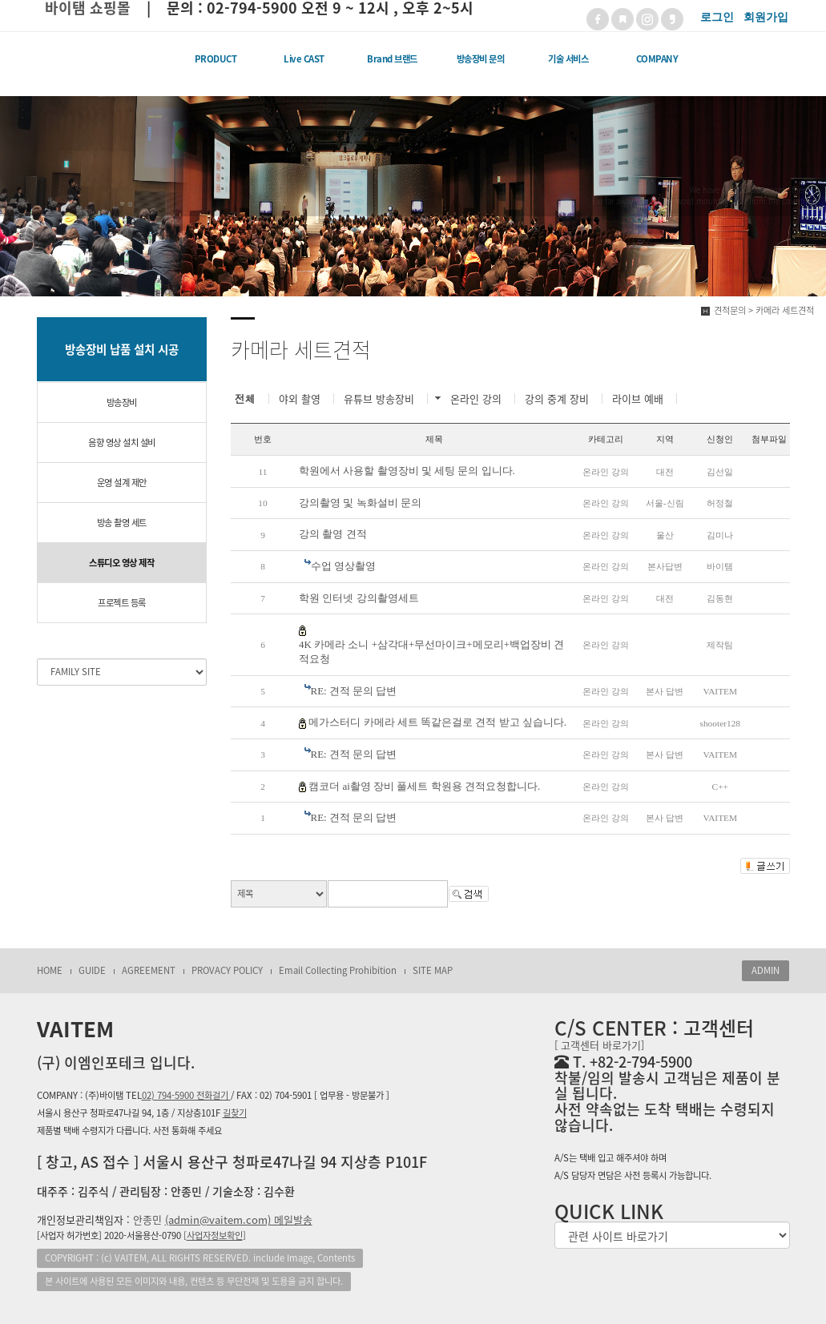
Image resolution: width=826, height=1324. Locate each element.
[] (214, 1235)
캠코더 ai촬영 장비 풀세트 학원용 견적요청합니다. (424, 786)
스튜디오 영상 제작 (121, 562)
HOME (49, 970)
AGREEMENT (148, 970)
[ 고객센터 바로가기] (599, 1044)
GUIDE (92, 970)
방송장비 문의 (481, 59)
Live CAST (304, 59)
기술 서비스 (568, 59)
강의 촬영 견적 (333, 534)
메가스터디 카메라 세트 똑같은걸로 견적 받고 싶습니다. (437, 722)
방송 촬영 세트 (122, 522)
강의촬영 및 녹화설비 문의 (360, 503)
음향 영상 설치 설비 (121, 442)
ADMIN (765, 970)
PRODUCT (216, 59)
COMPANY (657, 59)
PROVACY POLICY (227, 970)
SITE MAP (433, 970)
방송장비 (122, 402)
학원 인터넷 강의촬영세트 (359, 598)
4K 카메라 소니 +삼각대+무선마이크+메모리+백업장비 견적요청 (431, 652)
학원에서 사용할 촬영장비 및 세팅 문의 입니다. (407, 471)
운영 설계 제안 (122, 482)
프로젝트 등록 (122, 603)
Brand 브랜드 (392, 59)
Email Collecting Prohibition (338, 970)
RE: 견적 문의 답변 (354, 691)
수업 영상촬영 (343, 566)
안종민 (222, 1219)
